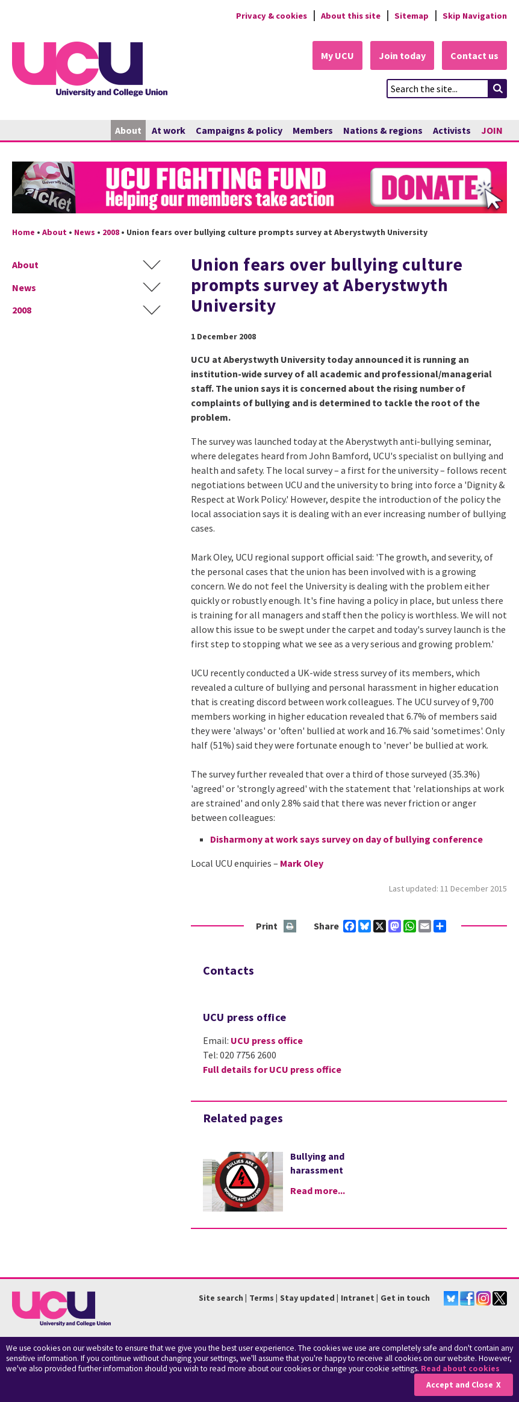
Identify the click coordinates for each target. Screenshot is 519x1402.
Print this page (290, 926)
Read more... (317, 1190)
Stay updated (307, 1297)
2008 (110, 232)
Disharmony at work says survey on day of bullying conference (346, 839)
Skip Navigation (475, 15)
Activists (452, 130)
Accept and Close (459, 1385)
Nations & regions (383, 130)
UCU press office (267, 1040)
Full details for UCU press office (272, 1069)
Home (23, 232)
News (84, 232)
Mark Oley (301, 863)
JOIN (492, 130)
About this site (351, 15)
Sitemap (411, 15)
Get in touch (405, 1297)
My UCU (337, 55)
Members (313, 130)
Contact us (474, 55)
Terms (261, 1297)
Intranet (357, 1297)
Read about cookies (460, 1368)
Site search (221, 1297)
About (128, 130)
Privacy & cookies (271, 15)
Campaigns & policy (239, 130)
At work (168, 130)
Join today (402, 55)
